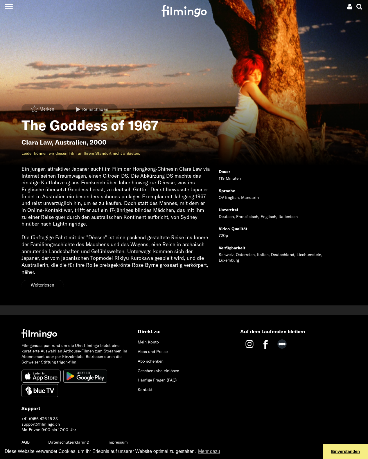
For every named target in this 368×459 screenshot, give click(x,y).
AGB (25, 442)
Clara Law (36, 142)
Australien (71, 142)
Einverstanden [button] (345, 451)
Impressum (117, 442)
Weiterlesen (42, 285)
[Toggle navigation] (8, 6)
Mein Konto (148, 342)
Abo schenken (151, 361)
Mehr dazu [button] (209, 451)
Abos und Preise (153, 351)
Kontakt (145, 389)
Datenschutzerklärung (68, 442)
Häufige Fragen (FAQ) (157, 380)
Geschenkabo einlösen (158, 370)
